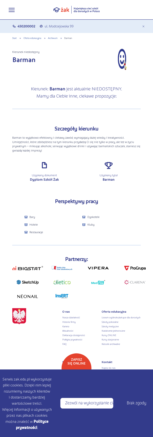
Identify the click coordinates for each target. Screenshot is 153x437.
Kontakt (107, 362)
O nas (66, 311)
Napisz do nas (108, 367)
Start (14, 38)
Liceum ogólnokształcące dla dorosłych (121, 317)
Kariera (65, 326)
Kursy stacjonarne (110, 339)
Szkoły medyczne (110, 326)
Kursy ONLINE (109, 335)
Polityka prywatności (72, 339)
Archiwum (53, 38)
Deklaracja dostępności (73, 335)
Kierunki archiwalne (111, 343)
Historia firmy (69, 321)
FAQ (64, 343)
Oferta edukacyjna (32, 38)
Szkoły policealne (110, 321)
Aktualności (67, 330)
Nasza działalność (71, 317)
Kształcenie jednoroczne (113, 330)
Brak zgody (136, 402)
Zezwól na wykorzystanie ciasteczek (89, 402)
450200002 (26, 26)
